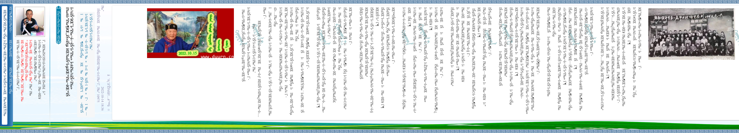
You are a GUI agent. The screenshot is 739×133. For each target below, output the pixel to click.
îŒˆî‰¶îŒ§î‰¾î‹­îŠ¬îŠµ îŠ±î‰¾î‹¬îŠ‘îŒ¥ (11, 19)
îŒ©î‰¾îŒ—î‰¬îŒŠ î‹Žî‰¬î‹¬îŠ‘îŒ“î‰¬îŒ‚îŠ (11, 50)
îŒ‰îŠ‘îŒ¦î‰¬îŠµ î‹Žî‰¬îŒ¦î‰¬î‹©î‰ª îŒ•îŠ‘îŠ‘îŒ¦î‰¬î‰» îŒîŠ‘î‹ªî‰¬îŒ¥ (11, 80)
